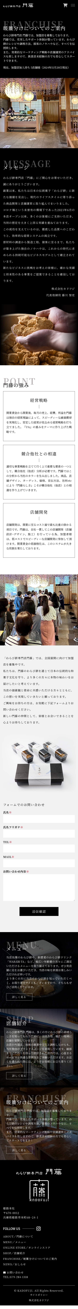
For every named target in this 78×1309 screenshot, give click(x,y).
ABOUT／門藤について (19, 1238)
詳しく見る (20, 997)
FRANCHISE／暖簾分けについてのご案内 (31, 1261)
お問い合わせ (14, 1276)
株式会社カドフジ (39, 1303)
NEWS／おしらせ (15, 1267)
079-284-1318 (20, 1280)
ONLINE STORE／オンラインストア (28, 1250)
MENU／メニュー (15, 1244)
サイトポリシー (39, 1298)
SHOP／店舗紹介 (14, 1256)
